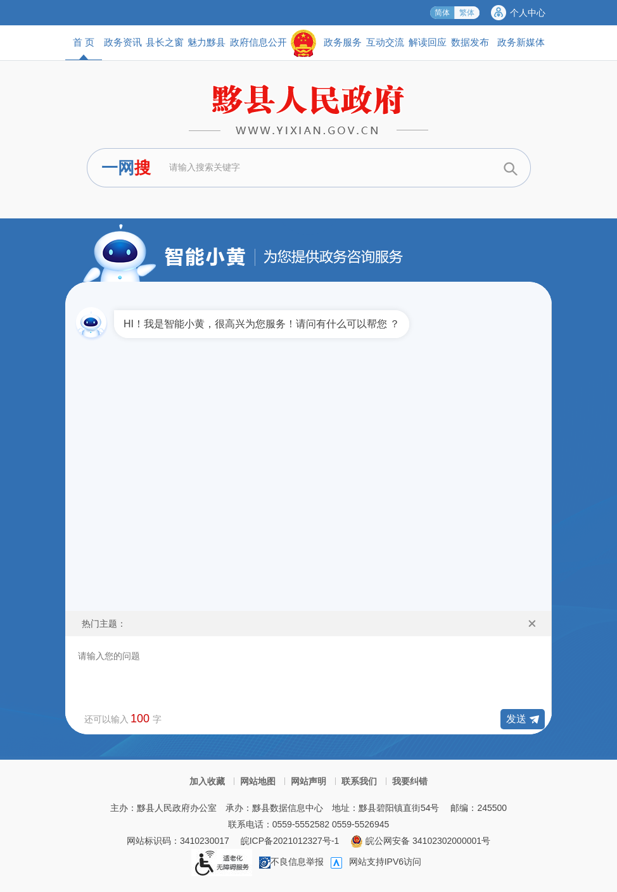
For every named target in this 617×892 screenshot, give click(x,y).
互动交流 (385, 42)
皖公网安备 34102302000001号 (420, 841)
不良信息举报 (291, 862)
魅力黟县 (207, 42)
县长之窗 (165, 42)
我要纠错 (410, 781)
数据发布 (470, 42)
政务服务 (343, 42)
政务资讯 (123, 42)
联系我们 (359, 781)
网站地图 (258, 781)
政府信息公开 (258, 42)
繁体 (466, 12)
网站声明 (308, 781)
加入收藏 (207, 781)
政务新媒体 (521, 42)
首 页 (83, 48)
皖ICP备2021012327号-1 (290, 841)
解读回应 (428, 42)
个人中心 (527, 13)
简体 (442, 12)
